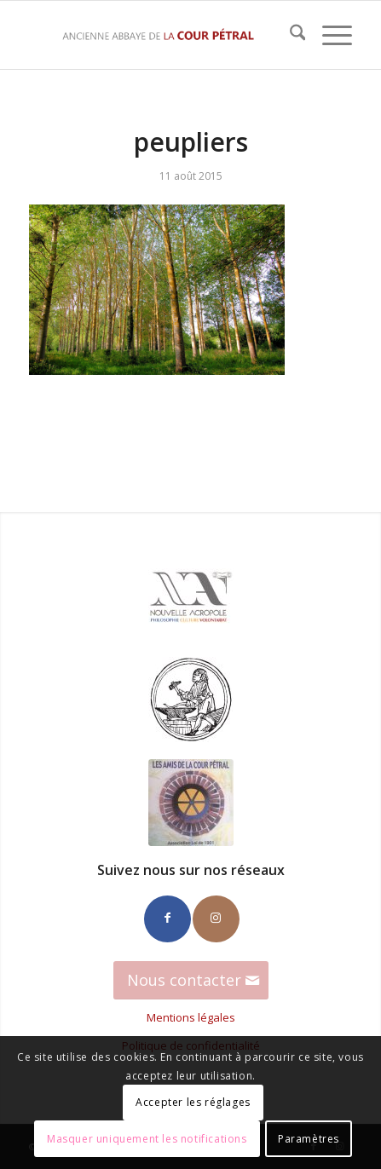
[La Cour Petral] (158, 35)
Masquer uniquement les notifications (147, 1139)
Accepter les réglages (193, 1102)
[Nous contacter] (190, 980)
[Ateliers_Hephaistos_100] (191, 699)
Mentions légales (191, 1017)
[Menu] (328, 35)
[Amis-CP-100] (191, 802)
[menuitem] (289, 35)
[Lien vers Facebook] (167, 918)
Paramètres (308, 1139)
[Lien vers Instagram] (216, 918)
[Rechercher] (289, 35)
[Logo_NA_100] (191, 597)
